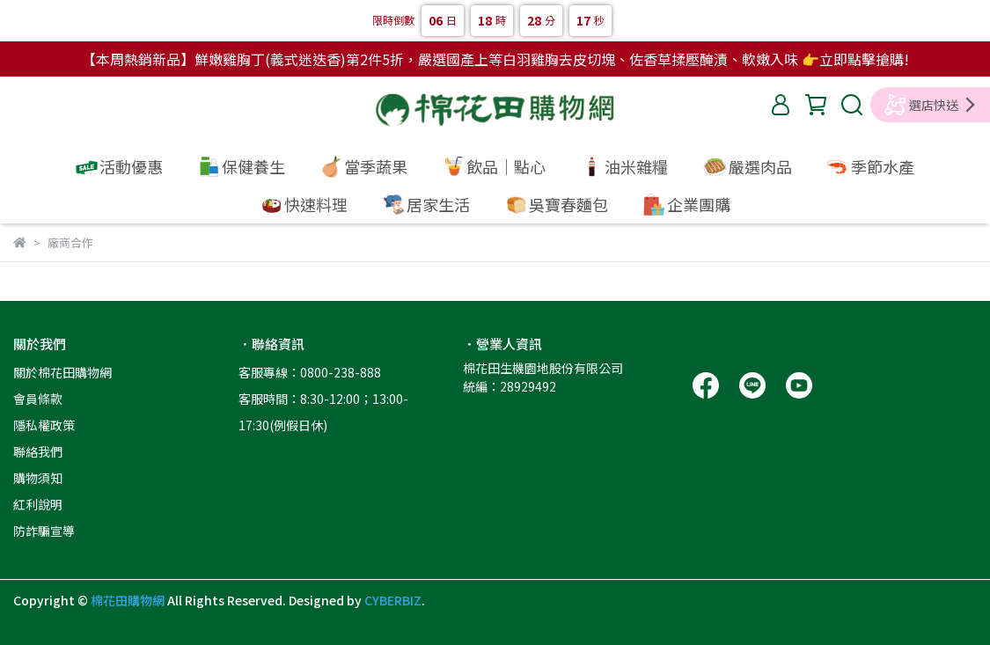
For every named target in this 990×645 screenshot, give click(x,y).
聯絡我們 (37, 451)
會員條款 (37, 398)
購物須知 (37, 478)
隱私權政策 (44, 425)
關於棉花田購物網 (62, 372)
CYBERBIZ (393, 600)
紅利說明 (37, 504)
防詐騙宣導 (44, 530)
